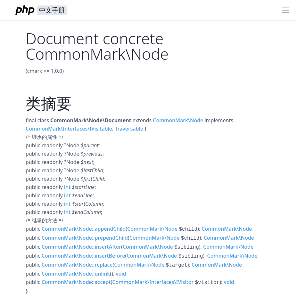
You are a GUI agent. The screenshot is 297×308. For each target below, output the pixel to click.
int (67, 187)
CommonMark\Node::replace (77, 264)
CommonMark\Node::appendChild (84, 228)
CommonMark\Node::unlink (76, 273)
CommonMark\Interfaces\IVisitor (153, 282)
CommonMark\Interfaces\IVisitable (69, 128)
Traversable (129, 128)
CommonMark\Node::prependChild (85, 237)
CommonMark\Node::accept (76, 282)
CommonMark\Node (178, 120)
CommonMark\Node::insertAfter (81, 246)
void (121, 273)
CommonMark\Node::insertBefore (83, 255)
